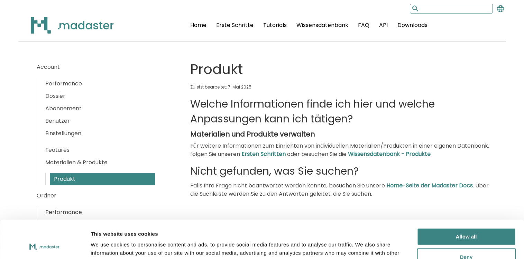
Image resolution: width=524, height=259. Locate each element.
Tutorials (275, 25)
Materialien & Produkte (76, 162)
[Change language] (500, 8)
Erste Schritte (235, 25)
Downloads (412, 25)
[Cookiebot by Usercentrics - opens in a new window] (45, 245)
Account (48, 67)
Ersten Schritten (263, 154)
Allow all (466, 202)
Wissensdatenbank (322, 25)
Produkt (64, 179)
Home (198, 25)
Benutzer (57, 121)
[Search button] (414, 8)
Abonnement (63, 108)
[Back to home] (63, 29)
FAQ (363, 25)
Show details (107, 245)
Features (57, 150)
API (383, 25)
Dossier (55, 96)
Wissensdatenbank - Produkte (389, 154)
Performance (63, 83)
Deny (466, 222)
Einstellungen (63, 133)
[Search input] (451, 8)
